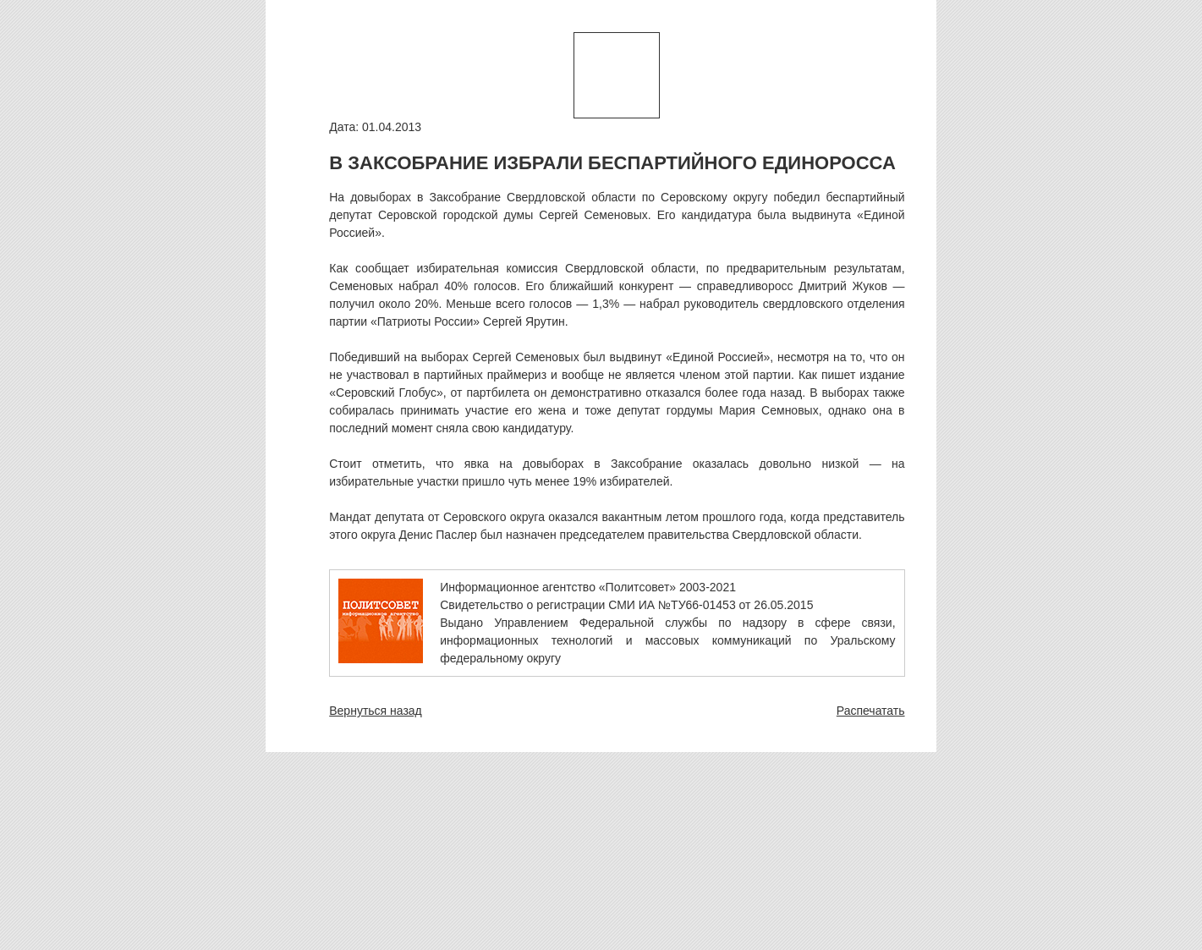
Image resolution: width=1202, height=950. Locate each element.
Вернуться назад (375, 710)
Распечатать (871, 710)
